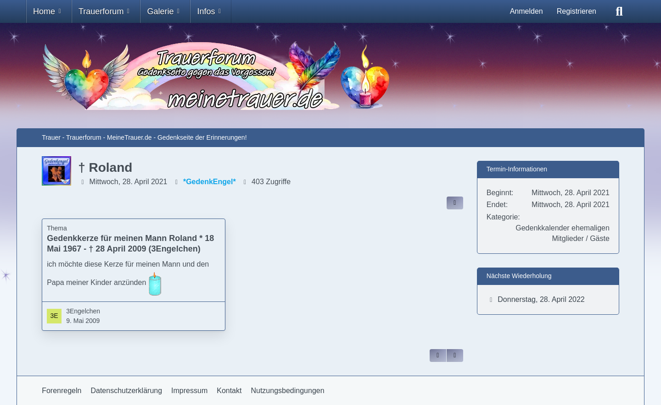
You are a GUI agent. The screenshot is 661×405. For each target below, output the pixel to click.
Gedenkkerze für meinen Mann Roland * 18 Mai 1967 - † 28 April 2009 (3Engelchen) (130, 243)
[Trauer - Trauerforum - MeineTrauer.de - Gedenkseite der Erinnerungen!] (330, 76)
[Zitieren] (438, 355)
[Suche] (619, 11)
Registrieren (576, 11)
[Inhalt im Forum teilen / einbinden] (455, 203)
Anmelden (526, 11)
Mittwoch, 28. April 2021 (129, 182)
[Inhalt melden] (455, 355)
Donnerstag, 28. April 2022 (541, 299)
